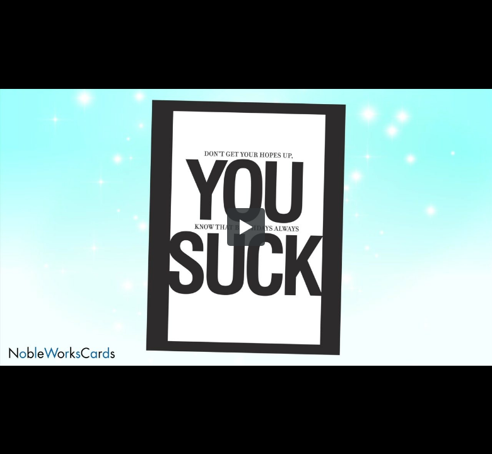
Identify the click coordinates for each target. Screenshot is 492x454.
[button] (246, 227)
